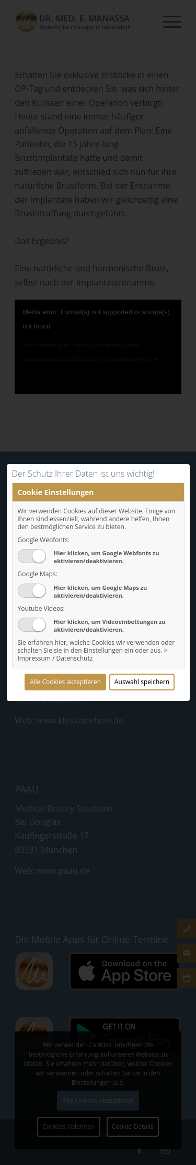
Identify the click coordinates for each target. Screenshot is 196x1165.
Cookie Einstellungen (56, 492)
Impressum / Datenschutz (55, 658)
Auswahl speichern (141, 681)
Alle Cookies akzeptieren (65, 681)
